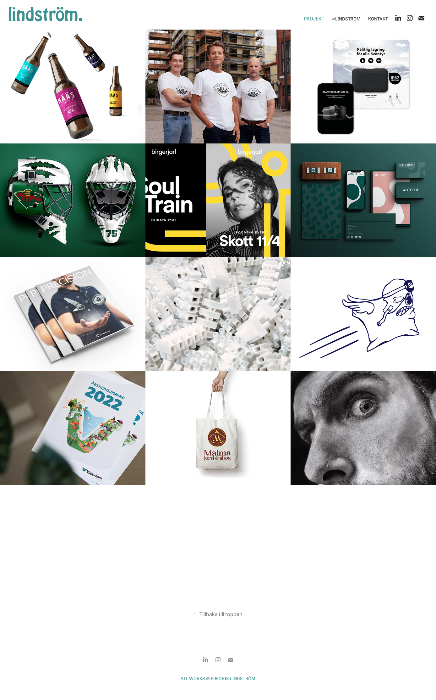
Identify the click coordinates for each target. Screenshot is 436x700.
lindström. (45, 14)
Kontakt (378, 18)
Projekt (314, 18)
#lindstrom (346, 18)
